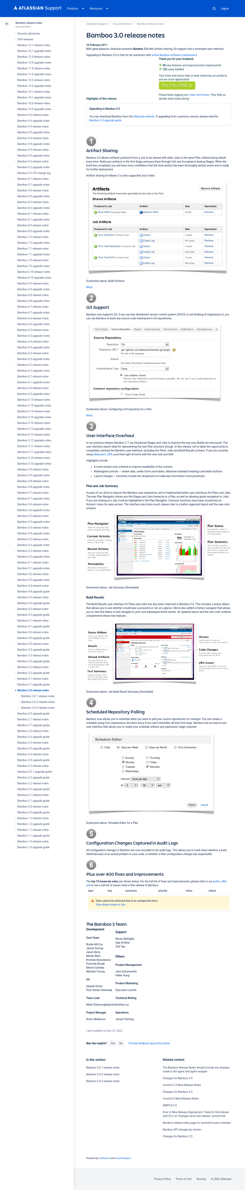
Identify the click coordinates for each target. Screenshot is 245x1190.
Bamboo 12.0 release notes (33, 56)
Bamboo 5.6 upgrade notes (33, 510)
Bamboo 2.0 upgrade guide (33, 812)
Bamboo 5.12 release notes (33, 434)
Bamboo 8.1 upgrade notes (33, 219)
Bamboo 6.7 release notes (33, 306)
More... (90, 287)
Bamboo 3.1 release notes (33, 678)
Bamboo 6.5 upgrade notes (33, 335)
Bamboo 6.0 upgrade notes (33, 393)
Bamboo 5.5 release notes (33, 516)
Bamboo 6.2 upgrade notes (33, 370)
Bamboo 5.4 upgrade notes (33, 533)
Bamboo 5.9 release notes (33, 469)
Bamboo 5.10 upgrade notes (34, 463)
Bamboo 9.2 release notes (33, 161)
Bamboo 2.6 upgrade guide (33, 736)
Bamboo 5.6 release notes (33, 504)
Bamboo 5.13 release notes (33, 423)
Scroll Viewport (123, 1158)
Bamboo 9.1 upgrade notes (33, 184)
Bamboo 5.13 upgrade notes (34, 428)
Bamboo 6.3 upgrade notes (33, 359)
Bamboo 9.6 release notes (33, 114)
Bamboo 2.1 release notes (33, 794)
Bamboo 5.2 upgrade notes (33, 556)
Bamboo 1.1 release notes (33, 829)
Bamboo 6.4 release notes (33, 341)
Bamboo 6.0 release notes (33, 388)
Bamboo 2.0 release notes (33, 806)
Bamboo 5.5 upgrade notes (33, 521)
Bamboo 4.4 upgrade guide (33, 591)
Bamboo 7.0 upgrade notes (33, 266)
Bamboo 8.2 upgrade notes (33, 207)
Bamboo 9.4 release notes (33, 138)
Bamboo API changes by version (182, 1129)
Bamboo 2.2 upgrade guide (33, 789)
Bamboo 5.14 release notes (33, 411)
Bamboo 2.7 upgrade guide (33, 725)
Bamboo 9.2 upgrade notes (33, 167)
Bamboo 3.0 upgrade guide (33, 713)
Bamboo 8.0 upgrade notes (33, 231)
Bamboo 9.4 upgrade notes (33, 144)
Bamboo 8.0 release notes (33, 225)
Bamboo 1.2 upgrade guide (33, 824)
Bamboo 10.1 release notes (33, 91)
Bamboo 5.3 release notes (33, 539)
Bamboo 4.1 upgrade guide (33, 626)
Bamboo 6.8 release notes (33, 295)
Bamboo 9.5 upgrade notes (33, 132)
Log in (225, 8)
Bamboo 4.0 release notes (33, 632)
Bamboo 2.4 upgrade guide (33, 760)
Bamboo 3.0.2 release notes (38, 701)
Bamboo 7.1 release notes (33, 248)
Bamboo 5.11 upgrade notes (34, 452)
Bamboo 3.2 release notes (33, 667)
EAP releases (25, 39)
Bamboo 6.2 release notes (33, 364)
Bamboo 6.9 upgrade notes (33, 289)
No (121, 1043)
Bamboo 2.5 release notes (33, 742)
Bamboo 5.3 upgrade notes (33, 545)
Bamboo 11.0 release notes (33, 68)
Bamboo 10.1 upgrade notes (34, 97)
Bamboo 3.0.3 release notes (38, 707)
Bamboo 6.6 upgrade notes (33, 324)
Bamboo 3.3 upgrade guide (33, 661)
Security (201, 1179)
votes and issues (199, 94)
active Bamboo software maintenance (174, 55)
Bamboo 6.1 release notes (33, 376)
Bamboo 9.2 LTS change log (34, 173)
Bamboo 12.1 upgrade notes (34, 51)
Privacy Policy (162, 1179)
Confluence (104, 1158)
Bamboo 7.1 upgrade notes (33, 254)
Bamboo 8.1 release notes (33, 213)
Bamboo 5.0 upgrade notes (33, 579)
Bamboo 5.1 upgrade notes (33, 568)
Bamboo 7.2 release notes (33, 237)
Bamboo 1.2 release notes (33, 818)
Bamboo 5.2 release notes (33, 550)
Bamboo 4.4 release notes (33, 585)
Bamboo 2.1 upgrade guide (33, 800)
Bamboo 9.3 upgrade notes (33, 155)
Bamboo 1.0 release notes (33, 841)
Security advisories (28, 33)
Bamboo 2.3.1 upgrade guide (34, 771)
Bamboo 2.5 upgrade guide (33, 748)
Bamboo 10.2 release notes (33, 80)
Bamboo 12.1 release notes (33, 45)
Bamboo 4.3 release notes (33, 597)
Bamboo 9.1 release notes (33, 178)
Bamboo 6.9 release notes (33, 283)
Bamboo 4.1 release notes (33, 620)
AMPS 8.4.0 (170, 1105)
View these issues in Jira (110, 904)
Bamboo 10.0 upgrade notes (34, 109)
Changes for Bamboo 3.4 (177, 1091)
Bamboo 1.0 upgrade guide (33, 847)
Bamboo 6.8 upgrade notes (33, 300)
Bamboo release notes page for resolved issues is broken (197, 1122)
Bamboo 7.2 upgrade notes (33, 242)
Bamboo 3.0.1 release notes (38, 696)
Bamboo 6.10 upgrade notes (34, 277)
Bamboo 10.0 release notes (33, 103)
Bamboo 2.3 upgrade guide (33, 777)
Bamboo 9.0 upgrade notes (33, 196)
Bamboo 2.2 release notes (33, 783)
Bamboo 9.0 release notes (33, 190)
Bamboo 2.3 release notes (33, 765)
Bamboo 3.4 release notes (33, 643)
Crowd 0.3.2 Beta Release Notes (182, 1085)
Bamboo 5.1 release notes (33, 562)
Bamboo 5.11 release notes (33, 446)
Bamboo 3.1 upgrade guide (33, 684)
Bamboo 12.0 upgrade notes (34, 62)
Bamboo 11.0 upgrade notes (34, 74)
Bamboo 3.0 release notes (33, 690)
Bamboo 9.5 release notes (33, 126)
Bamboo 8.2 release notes (33, 202)
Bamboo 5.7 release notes (33, 492)
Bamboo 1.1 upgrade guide (33, 835)
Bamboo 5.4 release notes (33, 527)
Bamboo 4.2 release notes (33, 608)
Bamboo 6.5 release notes (33, 330)
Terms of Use (184, 1179)
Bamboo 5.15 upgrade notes (34, 405)
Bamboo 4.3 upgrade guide (33, 603)
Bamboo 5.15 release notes (33, 399)
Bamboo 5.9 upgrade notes (33, 475)
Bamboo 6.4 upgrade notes (33, 347)
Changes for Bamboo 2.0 (177, 1136)
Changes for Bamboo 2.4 (177, 1078)
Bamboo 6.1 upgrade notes (33, 382)
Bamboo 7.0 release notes (33, 260)
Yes (113, 1043)
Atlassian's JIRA (102, 454)
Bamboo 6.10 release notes (33, 271)
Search (214, 8)
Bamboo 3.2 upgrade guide (33, 672)
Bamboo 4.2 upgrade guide (33, 614)
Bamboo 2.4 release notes (33, 754)
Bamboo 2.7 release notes (33, 719)
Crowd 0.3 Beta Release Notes (181, 1098)
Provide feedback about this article (149, 1043)
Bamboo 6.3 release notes (33, 353)
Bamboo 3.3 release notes (33, 655)
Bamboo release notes (29, 22)
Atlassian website (143, 116)
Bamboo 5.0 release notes (33, 574)
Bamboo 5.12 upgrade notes (34, 440)
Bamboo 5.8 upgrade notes (33, 486)
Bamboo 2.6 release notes (33, 731)
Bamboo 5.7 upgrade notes (33, 498)
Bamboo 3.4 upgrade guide (33, 649)
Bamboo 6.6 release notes (33, 318)
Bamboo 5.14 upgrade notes (34, 417)
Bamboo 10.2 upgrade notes (34, 85)
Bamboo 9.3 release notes (33, 149)
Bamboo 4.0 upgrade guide (33, 638)
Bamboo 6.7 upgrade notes (33, 312)
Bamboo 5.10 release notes (33, 457)
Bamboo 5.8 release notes (33, 481)
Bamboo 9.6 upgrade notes (33, 120)
